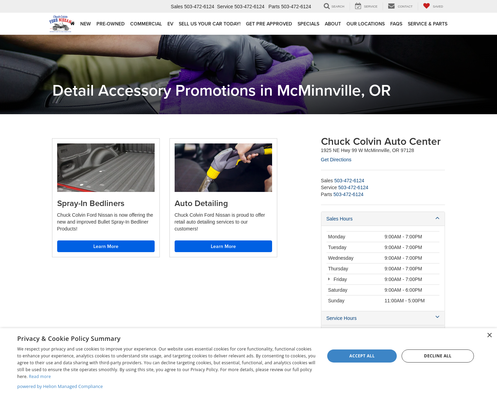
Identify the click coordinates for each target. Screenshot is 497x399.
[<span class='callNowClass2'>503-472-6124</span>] (353, 187)
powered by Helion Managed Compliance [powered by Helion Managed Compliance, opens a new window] (60, 386)
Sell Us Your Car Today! (209, 23)
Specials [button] (308, 23)
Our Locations (365, 23)
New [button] (85, 23)
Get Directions (336, 159)
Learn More (105, 246)
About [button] (333, 23)
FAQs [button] (396, 23)
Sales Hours (383, 218)
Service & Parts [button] (427, 23)
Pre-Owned (110, 23)
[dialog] (248, 363)
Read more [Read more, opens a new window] (40, 376)
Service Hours (383, 318)
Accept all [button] (362, 356)
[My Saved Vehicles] (433, 6)
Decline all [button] (438, 356)
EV (170, 23)
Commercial (146, 23)
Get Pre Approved (269, 23)
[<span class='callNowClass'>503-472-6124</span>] (349, 180)
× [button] (489, 335)
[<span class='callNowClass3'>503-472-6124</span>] (348, 194)
